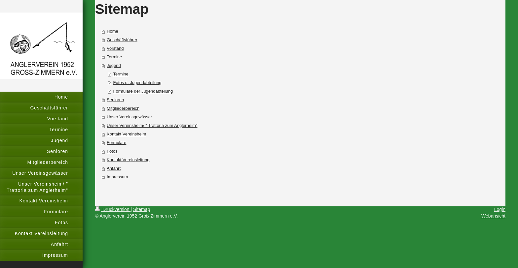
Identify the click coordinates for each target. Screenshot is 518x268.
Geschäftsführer (122, 39)
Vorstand (115, 48)
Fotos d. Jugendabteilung (137, 82)
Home (112, 31)
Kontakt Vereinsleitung (128, 159)
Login (499, 209)
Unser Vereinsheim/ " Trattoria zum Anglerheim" (152, 125)
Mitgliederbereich (123, 108)
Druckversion (112, 209)
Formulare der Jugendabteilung (143, 91)
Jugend (114, 65)
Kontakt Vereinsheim (126, 134)
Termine (114, 56)
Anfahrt (114, 168)
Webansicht (493, 216)
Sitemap (141, 209)
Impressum (117, 176)
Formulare (116, 142)
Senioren (115, 99)
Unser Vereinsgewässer (129, 116)
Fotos (112, 151)
